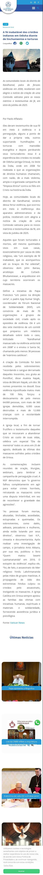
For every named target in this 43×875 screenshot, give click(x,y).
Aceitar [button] (21, 871)
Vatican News (17, 622)
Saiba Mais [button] (8, 865)
